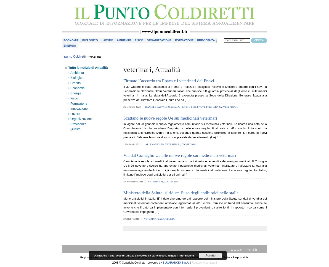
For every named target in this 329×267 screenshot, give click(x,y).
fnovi (201, 106)
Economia (71, 40)
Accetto (210, 255)
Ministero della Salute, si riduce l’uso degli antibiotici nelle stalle (181, 192)
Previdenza (206, 40)
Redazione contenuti (204, 262)
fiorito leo (188, 106)
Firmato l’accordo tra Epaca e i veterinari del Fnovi (168, 80)
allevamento (154, 144)
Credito (75, 83)
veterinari (230, 106)
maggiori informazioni (180, 255)
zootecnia (188, 144)
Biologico (90, 40)
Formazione (184, 40)
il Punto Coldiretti (164, 15)
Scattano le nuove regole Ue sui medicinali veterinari (170, 118)
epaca (175, 106)
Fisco (139, 40)
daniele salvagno (157, 106)
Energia (70, 45)
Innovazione (79, 108)
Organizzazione (159, 40)
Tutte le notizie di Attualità (88, 67)
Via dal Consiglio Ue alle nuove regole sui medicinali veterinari (179, 155)
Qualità (75, 129)
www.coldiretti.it (244, 250)
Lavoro (107, 40)
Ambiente (124, 40)
